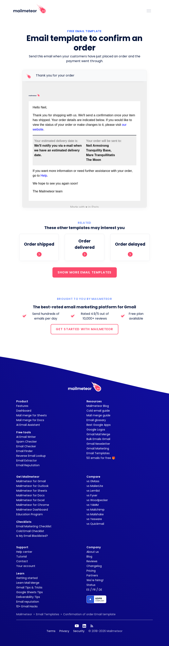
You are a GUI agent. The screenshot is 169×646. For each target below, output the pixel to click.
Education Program (29, 514)
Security (78, 631)
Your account (25, 566)
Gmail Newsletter (98, 444)
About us (92, 552)
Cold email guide (98, 411)
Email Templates (98, 453)
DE (100, 590)
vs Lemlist (93, 491)
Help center (24, 552)
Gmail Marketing (97, 448)
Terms (51, 631)
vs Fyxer (91, 495)
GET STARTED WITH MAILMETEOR (84, 329)
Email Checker (26, 446)
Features (22, 406)
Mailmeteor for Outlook (32, 486)
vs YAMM (92, 505)
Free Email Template (84, 31)
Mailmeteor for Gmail (31, 481)
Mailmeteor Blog (97, 406)
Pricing (91, 571)
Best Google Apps (98, 425)
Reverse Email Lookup (31, 456)
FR (94, 590)
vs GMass (92, 481)
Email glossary (96, 420)
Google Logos (95, 430)
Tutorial (21, 556)
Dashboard (23, 411)
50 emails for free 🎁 (100, 458)
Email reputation (27, 602)
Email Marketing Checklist (33, 526)
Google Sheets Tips (29, 592)
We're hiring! (94, 580)
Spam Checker (26, 442)
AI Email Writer (26, 437)
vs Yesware (94, 519)
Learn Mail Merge (27, 583)
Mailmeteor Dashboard (32, 510)
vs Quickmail (95, 524)
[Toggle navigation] (149, 10)
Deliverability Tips (28, 597)
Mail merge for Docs (30, 420)
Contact (22, 561)
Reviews (91, 561)
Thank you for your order (55, 75)
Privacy (64, 631)
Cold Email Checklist (30, 531)
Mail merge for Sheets (31, 415)
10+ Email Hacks (27, 606)
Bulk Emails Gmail (98, 439)
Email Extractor (26, 460)
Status (90, 585)
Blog (89, 556)
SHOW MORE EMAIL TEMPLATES (85, 272)
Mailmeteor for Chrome (32, 505)
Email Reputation (28, 465)
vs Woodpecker (97, 500)
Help (44, 175)
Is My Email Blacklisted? (32, 536)
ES (87, 590)
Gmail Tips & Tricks (29, 587)
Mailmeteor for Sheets (31, 491)
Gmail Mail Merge (98, 434)
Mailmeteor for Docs (30, 495)
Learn (20, 573)
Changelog (94, 566)
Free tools (23, 432)
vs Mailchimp (95, 510)
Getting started (27, 578)
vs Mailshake (95, 514)
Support (22, 547)
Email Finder (24, 451)
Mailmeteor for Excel (30, 500)
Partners (92, 575)
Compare (93, 477)
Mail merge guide (98, 415)
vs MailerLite (94, 486)
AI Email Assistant (28, 425)
